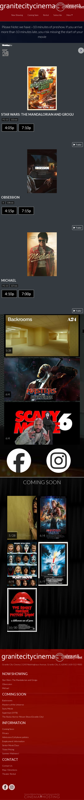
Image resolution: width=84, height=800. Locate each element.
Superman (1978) (10, 712)
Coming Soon (33, 15)
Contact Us (7, 765)
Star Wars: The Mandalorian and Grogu (19, 680)
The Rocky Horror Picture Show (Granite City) (22, 716)
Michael (5, 688)
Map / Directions (9, 770)
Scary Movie (7, 708)
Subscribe (57, 15)
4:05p (9, 127)
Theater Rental (9, 774)
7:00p (26, 294)
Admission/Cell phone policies (15, 737)
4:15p (9, 210)
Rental (46, 15)
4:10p (9, 294)
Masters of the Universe (13, 704)
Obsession (7, 684)
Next (81, 50)
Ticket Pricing (8, 749)
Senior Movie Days (10, 745)
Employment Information (13, 741)
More (69, 15)
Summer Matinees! (10, 753)
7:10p (26, 127)
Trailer (77, 144)
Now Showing (17, 15)
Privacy (5, 733)
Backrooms (7, 700)
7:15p (26, 210)
